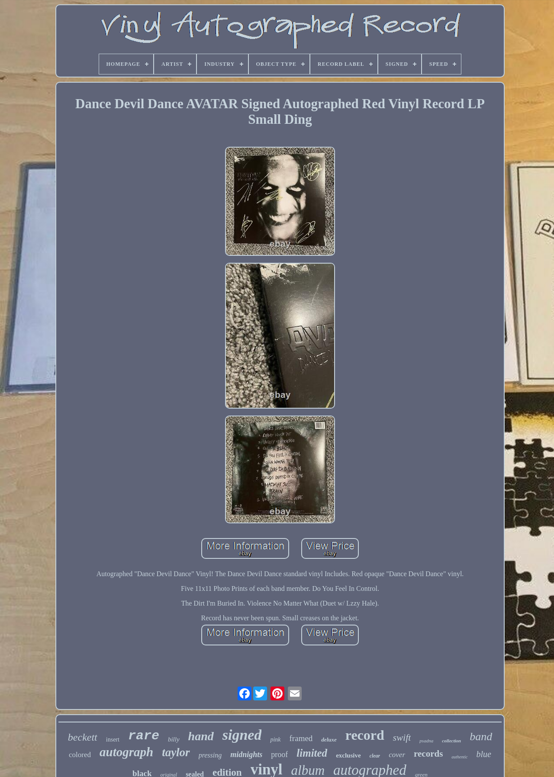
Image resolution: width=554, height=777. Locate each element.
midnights (246, 754)
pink (275, 739)
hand (201, 736)
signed (242, 735)
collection (451, 740)
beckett (82, 737)
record (364, 735)
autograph (126, 752)
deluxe (328, 739)
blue (484, 754)
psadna (426, 740)
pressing (210, 755)
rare (143, 736)
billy (174, 739)
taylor (176, 752)
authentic (459, 756)
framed (301, 738)
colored (80, 755)
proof (279, 754)
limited (311, 753)
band (481, 736)
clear (375, 756)
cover (397, 755)
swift (402, 737)
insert (112, 739)
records (428, 753)
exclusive (348, 755)
